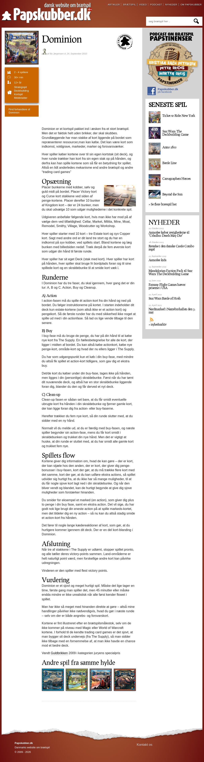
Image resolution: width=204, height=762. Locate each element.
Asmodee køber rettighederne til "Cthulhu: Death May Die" (169, 234)
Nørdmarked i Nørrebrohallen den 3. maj (172, 311)
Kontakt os (144, 745)
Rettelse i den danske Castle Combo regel (171, 248)
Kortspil (18, 94)
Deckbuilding (21, 90)
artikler (114, 4)
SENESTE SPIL (167, 105)
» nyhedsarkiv (158, 324)
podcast (156, 4)
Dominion (19, 111)
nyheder (171, 4)
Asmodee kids (157, 260)
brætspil (129, 4)
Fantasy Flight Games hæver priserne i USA (167, 286)
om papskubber (191, 4)
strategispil (20, 87)
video (143, 4)
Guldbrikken (59, 653)
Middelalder (20, 97)
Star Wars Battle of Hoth (164, 298)
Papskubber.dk (162, 91)
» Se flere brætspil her (163, 204)
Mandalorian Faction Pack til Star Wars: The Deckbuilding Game (170, 272)
